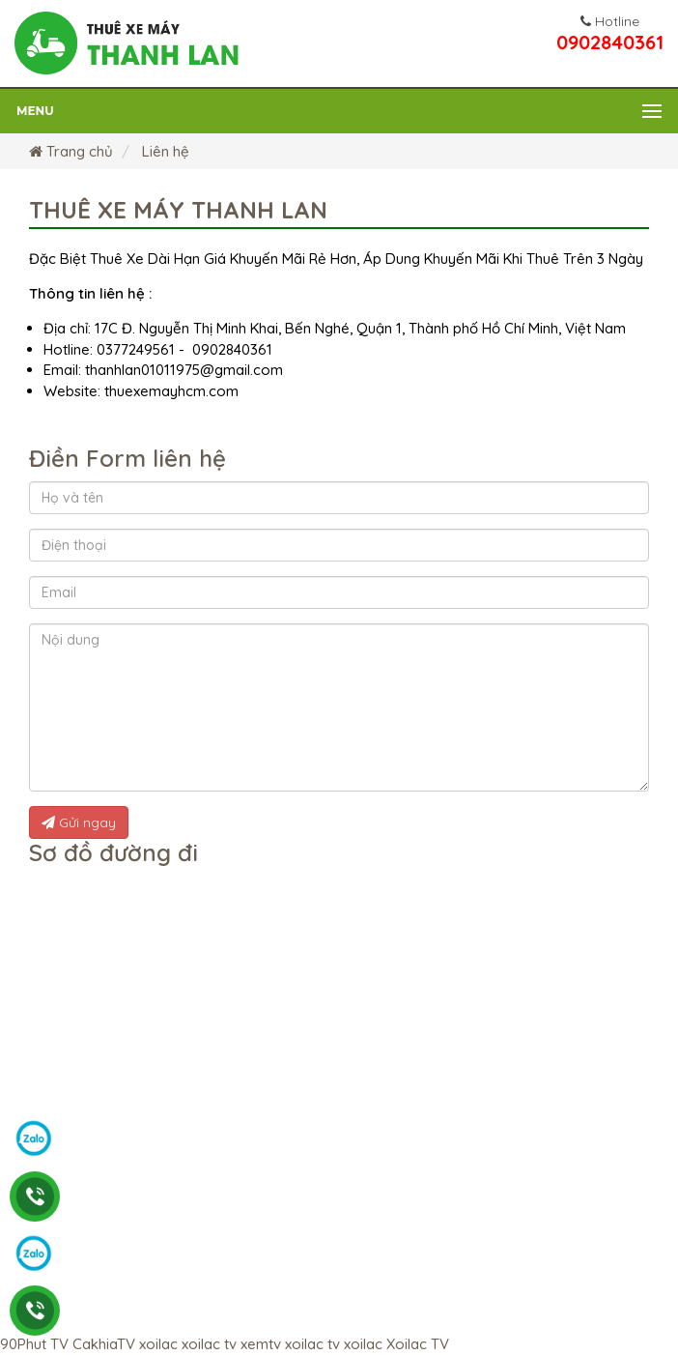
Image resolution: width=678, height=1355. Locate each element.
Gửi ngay (79, 822)
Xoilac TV (417, 1344)
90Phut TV (34, 1344)
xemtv (260, 1344)
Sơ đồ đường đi (113, 852)
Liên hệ (163, 151)
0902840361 (610, 34)
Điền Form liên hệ (127, 458)
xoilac (158, 1344)
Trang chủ (71, 151)
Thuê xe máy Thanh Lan (178, 209)
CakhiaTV (103, 1344)
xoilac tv (209, 1344)
